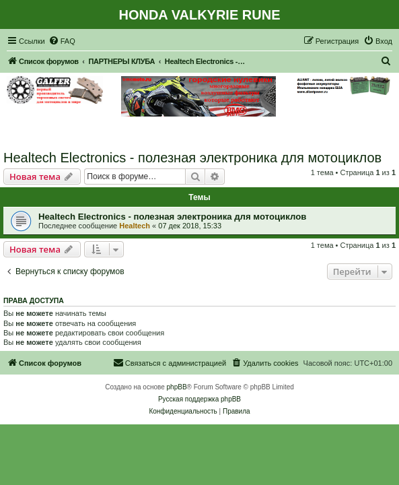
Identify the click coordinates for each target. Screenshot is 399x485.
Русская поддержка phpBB (199, 399)
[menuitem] (61, 41)
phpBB (177, 387)
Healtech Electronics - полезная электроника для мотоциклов (192, 157)
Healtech (134, 226)
